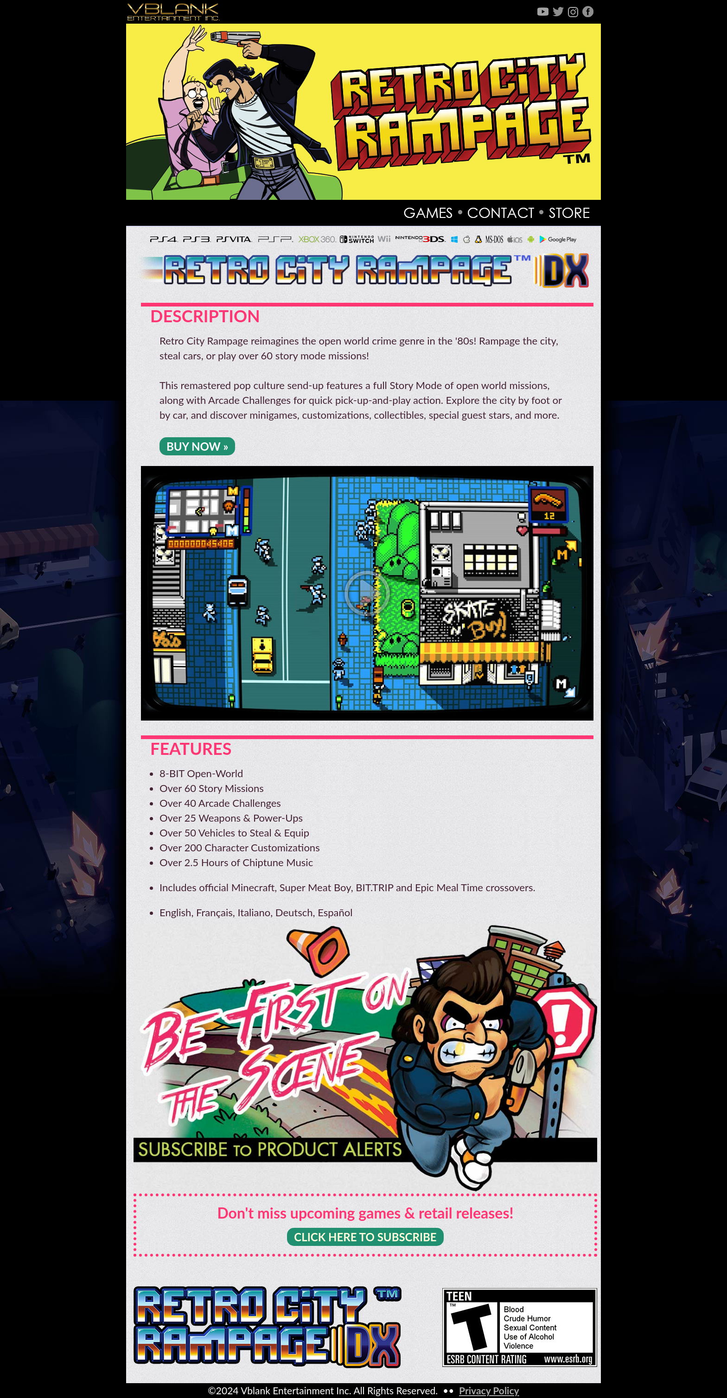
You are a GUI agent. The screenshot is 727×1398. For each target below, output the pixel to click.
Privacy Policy (489, 1390)
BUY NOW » (197, 446)
